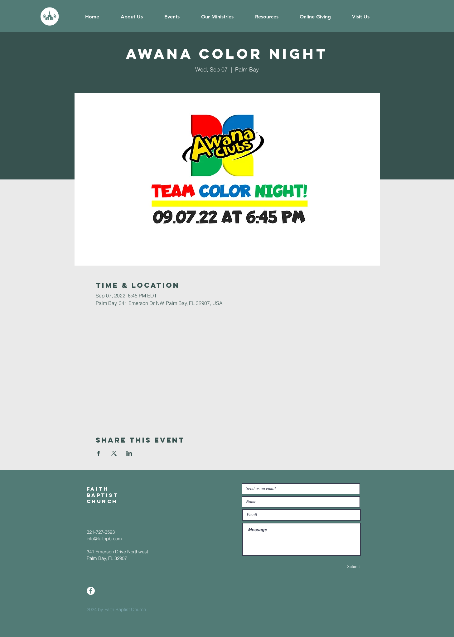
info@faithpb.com (104, 538)
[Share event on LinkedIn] (129, 453)
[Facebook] (91, 591)
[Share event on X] (114, 453)
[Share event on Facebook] (99, 453)
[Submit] (338, 566)
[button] (131, 17)
